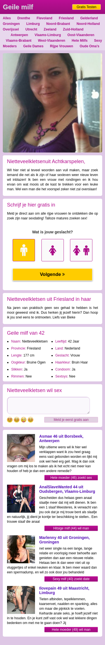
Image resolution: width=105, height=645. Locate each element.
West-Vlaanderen (51, 41)
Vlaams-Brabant (18, 41)
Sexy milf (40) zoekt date (71, 579)
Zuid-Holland (73, 29)
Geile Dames (33, 46)
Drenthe (23, 18)
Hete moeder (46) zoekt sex (71, 478)
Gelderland (89, 18)
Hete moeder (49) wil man (71, 630)
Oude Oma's (89, 46)
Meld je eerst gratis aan (71, 420)
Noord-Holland (88, 24)
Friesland (66, 18)
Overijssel (11, 29)
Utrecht (31, 29)
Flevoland (44, 18)
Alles (7, 18)
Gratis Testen (86, 7)
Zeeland (50, 29)
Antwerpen (19, 35)
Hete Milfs (80, 41)
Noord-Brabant (58, 24)
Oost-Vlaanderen (80, 35)
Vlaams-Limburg (47, 35)
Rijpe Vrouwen (61, 46)
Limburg (33, 24)
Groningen (11, 24)
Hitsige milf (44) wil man (71, 528)
